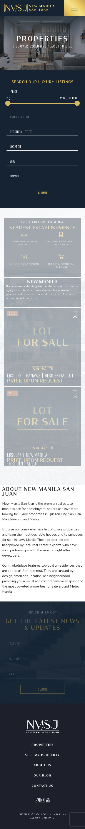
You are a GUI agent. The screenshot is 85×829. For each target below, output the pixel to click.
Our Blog (43, 775)
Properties (43, 745)
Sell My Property (42, 755)
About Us (42, 765)
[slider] (7, 103)
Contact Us (42, 786)
